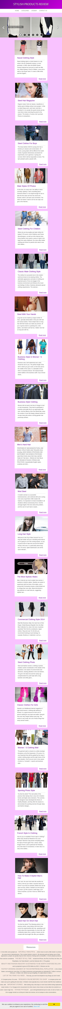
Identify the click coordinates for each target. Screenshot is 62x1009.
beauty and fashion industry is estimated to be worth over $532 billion (31, 964)
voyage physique (22, 990)
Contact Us (43, 11)
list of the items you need (14, 975)
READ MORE (17, 31)
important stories (15, 984)
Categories (25, 11)
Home (17, 11)
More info (37, 1006)
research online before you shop (33, 979)
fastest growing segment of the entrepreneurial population (27, 969)
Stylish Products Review (31, 4)
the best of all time (23, 958)
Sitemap (34, 11)
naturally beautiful (26, 952)
